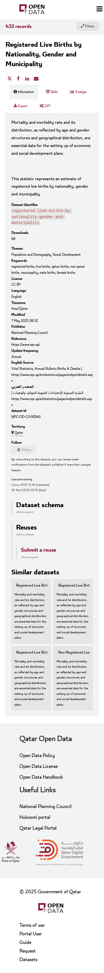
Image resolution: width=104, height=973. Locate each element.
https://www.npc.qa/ (25, 346)
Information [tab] (24, 92)
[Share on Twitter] (9, 79)
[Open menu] (99, 9)
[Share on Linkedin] (27, 79)
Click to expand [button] (24, 513)
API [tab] (45, 106)
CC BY (16, 286)
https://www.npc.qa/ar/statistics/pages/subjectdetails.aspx (51, 404)
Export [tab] (20, 106)
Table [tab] (52, 92)
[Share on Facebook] (18, 79)
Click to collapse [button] (25, 536)
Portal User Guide (30, 938)
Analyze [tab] (78, 92)
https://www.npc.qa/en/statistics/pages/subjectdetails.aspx (52, 379)
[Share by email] (36, 79)
